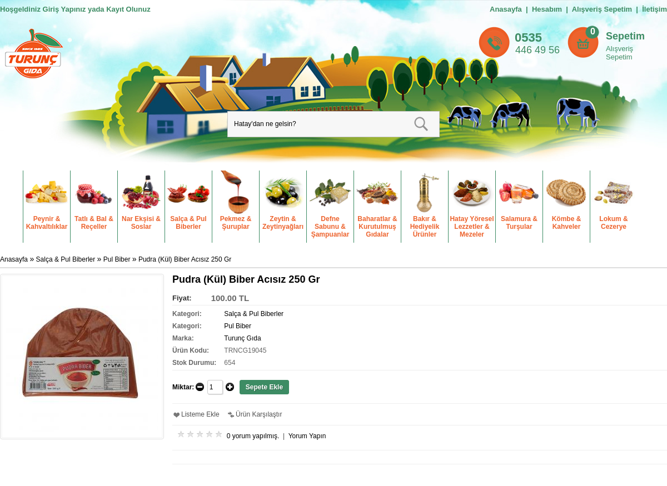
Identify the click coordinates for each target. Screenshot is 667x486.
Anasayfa (506, 9)
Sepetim (625, 36)
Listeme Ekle (200, 414)
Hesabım (547, 9)
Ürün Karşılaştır (259, 414)
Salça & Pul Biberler (66, 259)
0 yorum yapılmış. (253, 436)
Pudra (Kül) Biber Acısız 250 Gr (184, 259)
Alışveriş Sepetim (619, 52)
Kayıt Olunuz (128, 9)
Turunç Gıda (242, 338)
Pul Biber (117, 259)
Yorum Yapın (307, 436)
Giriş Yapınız (64, 9)
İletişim (654, 9)
